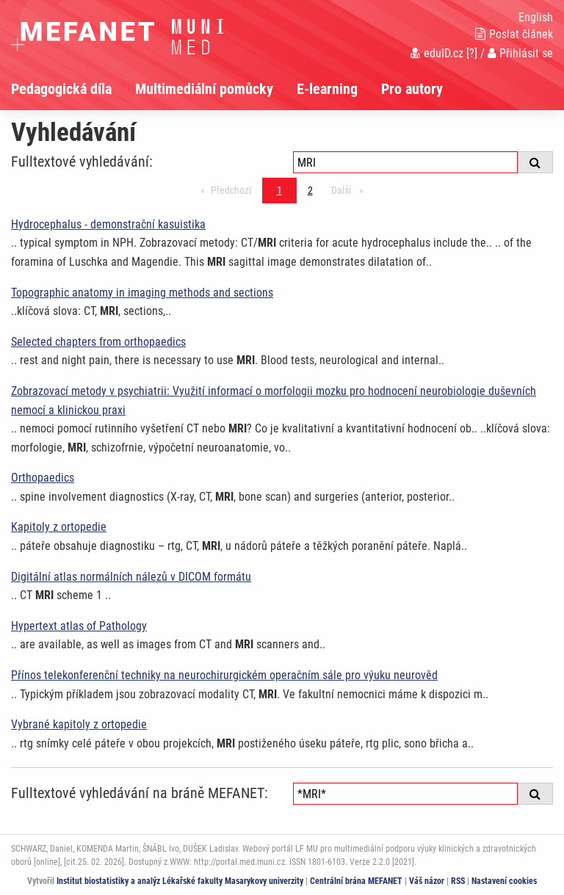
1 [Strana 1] (279, 190)
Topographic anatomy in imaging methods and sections (142, 293)
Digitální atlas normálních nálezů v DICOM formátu (131, 577)
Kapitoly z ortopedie (58, 527)
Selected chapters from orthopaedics (98, 342)
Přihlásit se (520, 53)
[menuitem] (73, 88)
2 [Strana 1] (310, 190)
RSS (458, 881)
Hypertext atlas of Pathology (79, 626)
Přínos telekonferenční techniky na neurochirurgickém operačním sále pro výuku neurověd (224, 675)
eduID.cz (437, 53)
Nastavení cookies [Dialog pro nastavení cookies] (504, 881)
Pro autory (412, 89)
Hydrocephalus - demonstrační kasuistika (108, 224)
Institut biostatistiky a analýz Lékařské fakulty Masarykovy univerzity (180, 881)
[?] (471, 53)
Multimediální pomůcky (204, 89)
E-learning (327, 89)
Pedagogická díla (61, 89)
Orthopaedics (42, 478)
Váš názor (426, 881)
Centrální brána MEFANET (356, 881)
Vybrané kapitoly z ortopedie (79, 724)
